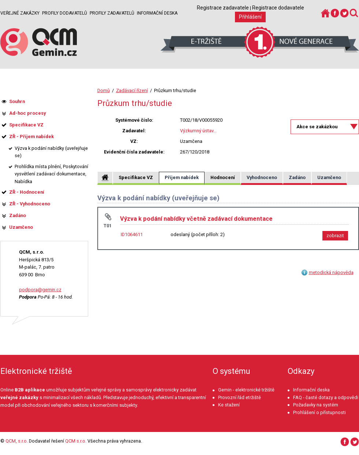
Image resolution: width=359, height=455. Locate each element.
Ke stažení (229, 404)
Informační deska (157, 13)
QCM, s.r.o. (16, 441)
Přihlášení (250, 17)
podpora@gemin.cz (40, 289)
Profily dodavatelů (64, 13)
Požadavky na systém (315, 404)
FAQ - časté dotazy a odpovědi (325, 397)
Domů (103, 90)
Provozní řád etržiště (239, 397)
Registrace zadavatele (223, 8)
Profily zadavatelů (112, 13)
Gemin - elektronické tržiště (246, 390)
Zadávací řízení (132, 90)
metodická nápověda (331, 272)
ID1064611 (132, 234)
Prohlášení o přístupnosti (319, 412)
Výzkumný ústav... (198, 130)
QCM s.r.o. (75, 441)
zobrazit (335, 235)
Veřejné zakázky (20, 13)
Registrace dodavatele (278, 8)
